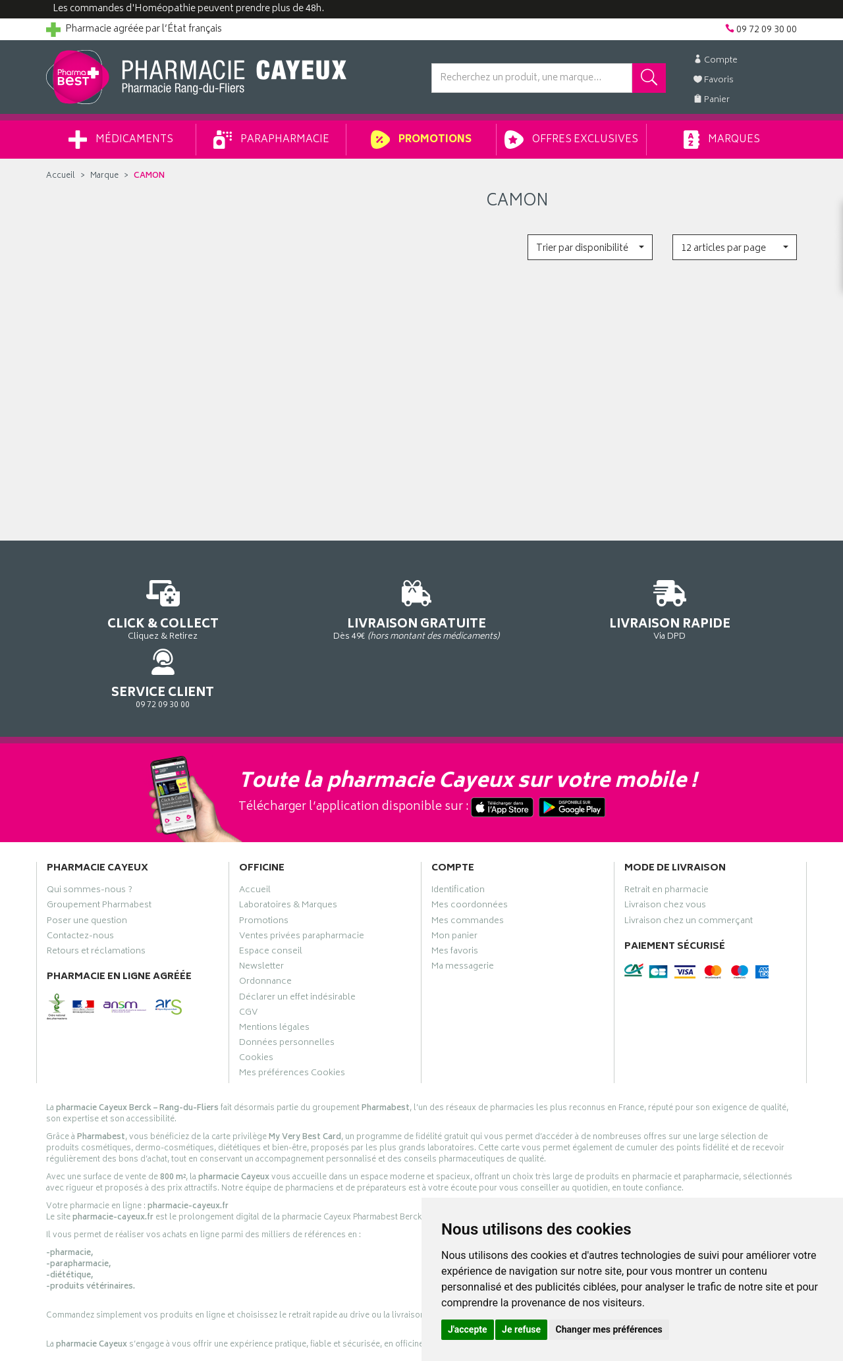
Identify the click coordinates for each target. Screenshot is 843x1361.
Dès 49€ (325, 615)
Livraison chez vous (665, 852)
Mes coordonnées (469, 852)
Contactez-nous (80, 883)
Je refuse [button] (521, 1329)
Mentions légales (274, 974)
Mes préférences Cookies (292, 1020)
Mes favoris (454, 898)
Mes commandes (467, 867)
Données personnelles (287, 989)
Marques (722, 139)
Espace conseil (270, 898)
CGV (248, 959)
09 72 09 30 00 (711, 609)
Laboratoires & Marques (288, 852)
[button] (590, 247)
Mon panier (454, 883)
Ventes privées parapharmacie (301, 883)
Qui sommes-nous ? (89, 837)
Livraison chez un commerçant (688, 867)
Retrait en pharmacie (666, 837)
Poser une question (87, 867)
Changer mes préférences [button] (609, 1329)
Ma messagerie (462, 914)
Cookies (256, 1005)
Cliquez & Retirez (132, 609)
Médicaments (120, 139)
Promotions (421, 139)
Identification (458, 837)
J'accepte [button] (467, 1329)
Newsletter (261, 914)
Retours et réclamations (96, 898)
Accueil (60, 176)
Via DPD (518, 609)
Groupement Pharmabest (99, 852)
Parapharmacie (271, 139)
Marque (104, 176)
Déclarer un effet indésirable (297, 944)
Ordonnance (265, 929)
